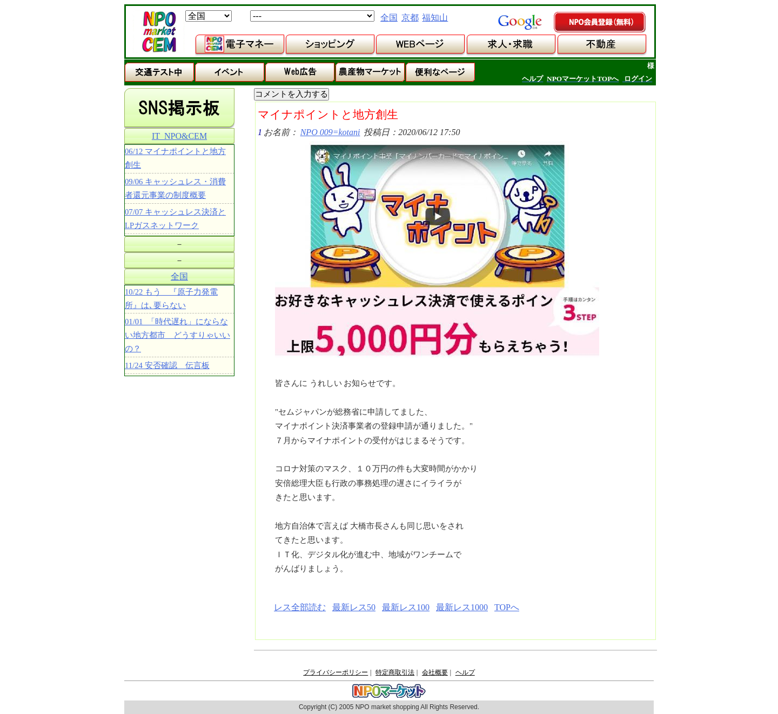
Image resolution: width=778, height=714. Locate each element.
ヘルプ (465, 672)
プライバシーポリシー (335, 672)
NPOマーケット (158, 32)
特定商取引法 (394, 672)
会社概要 (435, 672)
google (520, 22)
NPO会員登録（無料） (600, 22)
